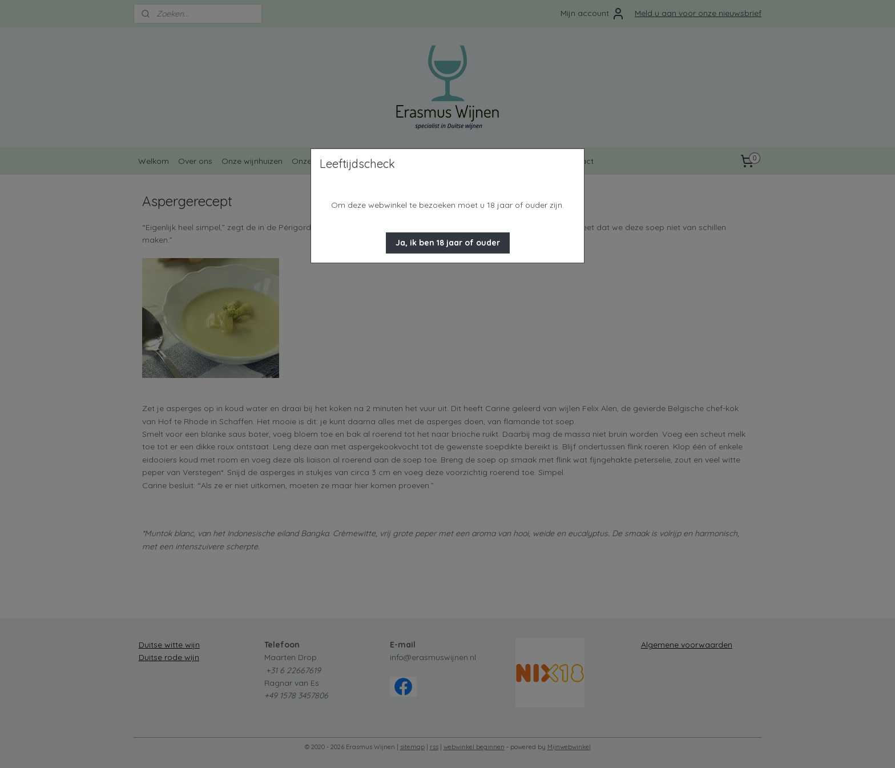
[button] (448, 243)
